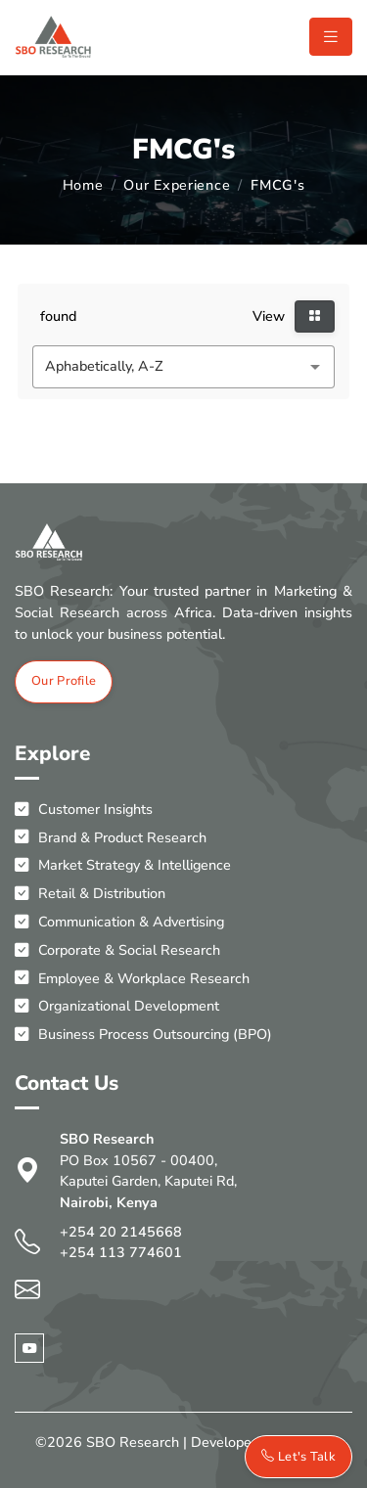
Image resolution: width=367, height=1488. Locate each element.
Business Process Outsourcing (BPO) (143, 1034)
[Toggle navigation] (330, 37)
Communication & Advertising (119, 922)
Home (83, 185)
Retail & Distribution (90, 893)
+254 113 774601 (121, 1252)
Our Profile (63, 681)
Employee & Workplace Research (132, 979)
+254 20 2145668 (121, 1231)
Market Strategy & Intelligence (123, 865)
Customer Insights (84, 809)
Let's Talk (298, 1456)
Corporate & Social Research (117, 950)
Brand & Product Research (110, 838)
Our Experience (176, 185)
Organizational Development (117, 1006)
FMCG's (277, 185)
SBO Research (132, 1442)
